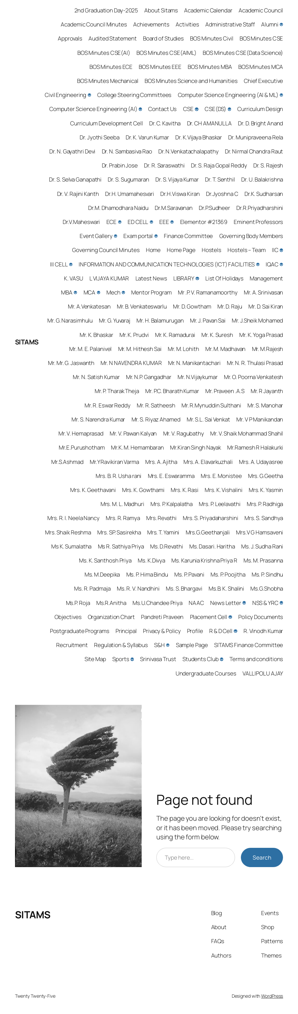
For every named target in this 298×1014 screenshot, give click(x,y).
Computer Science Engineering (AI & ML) (228, 95)
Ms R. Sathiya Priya (121, 546)
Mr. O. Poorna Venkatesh (253, 377)
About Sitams (161, 10)
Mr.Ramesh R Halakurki (255, 447)
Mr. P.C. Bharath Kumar (172, 391)
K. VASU (73, 278)
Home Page (181, 250)
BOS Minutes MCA (260, 67)
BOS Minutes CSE (261, 38)
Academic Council (261, 10)
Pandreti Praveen (162, 617)
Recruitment (72, 645)
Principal (126, 631)
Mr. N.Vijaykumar (197, 377)
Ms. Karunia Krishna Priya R (204, 560)
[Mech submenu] (123, 292)
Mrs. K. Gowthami (143, 490)
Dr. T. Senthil (220, 179)
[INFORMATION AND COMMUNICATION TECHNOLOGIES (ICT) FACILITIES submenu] (257, 264)
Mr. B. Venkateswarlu (142, 306)
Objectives (68, 617)
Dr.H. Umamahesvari (129, 194)
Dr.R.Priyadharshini (259, 208)
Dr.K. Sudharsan (263, 194)
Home (153, 250)
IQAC (272, 264)
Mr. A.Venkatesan (89, 306)
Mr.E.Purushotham (81, 447)
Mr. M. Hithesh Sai (140, 349)
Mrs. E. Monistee (221, 476)
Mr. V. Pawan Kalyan (133, 433)
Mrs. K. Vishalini (223, 490)
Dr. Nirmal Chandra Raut (254, 151)
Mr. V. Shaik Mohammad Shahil (246, 433)
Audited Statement (112, 38)
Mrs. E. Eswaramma (171, 476)
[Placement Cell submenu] (230, 617)
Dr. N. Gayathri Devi (72, 151)
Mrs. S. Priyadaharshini (210, 518)
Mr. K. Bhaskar (96, 335)
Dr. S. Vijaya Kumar (177, 179)
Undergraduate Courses (206, 673)
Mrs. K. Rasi (184, 490)
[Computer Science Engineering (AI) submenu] (140, 109)
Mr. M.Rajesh (267, 349)
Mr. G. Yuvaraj (114, 320)
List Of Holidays (224, 278)
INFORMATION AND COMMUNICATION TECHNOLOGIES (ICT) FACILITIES (167, 264)
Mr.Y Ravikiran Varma (114, 462)
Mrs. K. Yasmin (266, 490)
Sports (120, 659)
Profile (195, 631)
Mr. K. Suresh (217, 335)
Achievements (151, 24)
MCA (90, 292)
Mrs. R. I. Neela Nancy (73, 518)
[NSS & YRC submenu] (281, 602)
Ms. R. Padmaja (92, 588)
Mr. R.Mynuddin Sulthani (211, 405)
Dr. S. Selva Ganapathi (75, 179)
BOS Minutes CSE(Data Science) (243, 52)
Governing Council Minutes (106, 250)
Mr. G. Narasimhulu (70, 320)
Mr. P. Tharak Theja (117, 391)
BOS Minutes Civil (211, 38)
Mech (113, 292)
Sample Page (192, 645)
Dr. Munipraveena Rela (255, 137)
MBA (66, 292)
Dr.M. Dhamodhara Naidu (118, 208)
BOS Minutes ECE (111, 67)
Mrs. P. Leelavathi (219, 504)
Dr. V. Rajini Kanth (78, 194)
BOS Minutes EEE (160, 67)
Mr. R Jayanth (267, 391)
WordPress (272, 996)
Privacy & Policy (161, 631)
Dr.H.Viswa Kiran (179, 194)
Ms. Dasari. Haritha (212, 546)
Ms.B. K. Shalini (226, 588)
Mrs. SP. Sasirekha (119, 532)
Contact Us (162, 109)
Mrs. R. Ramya (123, 518)
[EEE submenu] (172, 222)
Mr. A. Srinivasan (263, 292)
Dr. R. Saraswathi (164, 165)
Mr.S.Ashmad (67, 462)
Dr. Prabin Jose (120, 165)
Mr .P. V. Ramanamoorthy (208, 292)
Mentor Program (151, 292)
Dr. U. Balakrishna (262, 179)
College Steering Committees (134, 95)
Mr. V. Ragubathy (183, 433)
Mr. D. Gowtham (192, 306)
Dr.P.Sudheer (214, 208)
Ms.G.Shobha (266, 588)
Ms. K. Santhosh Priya (105, 560)
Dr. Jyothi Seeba (99, 137)
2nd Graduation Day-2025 (106, 10)
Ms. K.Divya (151, 560)
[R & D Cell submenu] (235, 631)
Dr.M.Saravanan (174, 208)
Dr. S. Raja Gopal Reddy (219, 165)
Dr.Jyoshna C (222, 194)
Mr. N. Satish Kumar (96, 377)
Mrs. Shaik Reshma (68, 532)
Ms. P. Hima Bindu (147, 574)
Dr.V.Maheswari (81, 222)
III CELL (59, 264)
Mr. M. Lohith (183, 349)
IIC (275, 250)
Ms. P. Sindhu (267, 574)
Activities (187, 24)
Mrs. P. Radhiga (265, 504)
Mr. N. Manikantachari (194, 363)
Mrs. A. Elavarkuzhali (208, 462)
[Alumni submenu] (281, 24)
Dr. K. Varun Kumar (147, 137)
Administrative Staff (230, 24)
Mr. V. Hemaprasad (80, 433)
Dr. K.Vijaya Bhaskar (198, 137)
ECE (111, 222)
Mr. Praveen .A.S (224, 391)
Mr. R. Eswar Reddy (108, 405)
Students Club (200, 659)
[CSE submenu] (196, 109)
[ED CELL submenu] (151, 222)
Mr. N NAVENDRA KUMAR (131, 363)
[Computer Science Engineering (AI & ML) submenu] (281, 95)
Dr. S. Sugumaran (128, 179)
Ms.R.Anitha (111, 603)
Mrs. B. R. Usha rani (118, 476)
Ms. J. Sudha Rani (262, 546)
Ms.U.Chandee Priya (157, 603)
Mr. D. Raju (229, 306)
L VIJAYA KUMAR (109, 278)
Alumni (269, 24)
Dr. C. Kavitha (165, 123)
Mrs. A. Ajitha (161, 462)
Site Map (95, 659)
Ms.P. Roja (78, 603)
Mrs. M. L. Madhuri (122, 504)
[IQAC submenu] (281, 264)
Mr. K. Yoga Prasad (261, 335)
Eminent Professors (258, 222)
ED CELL (138, 222)
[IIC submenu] (281, 250)
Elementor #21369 (203, 222)
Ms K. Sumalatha (71, 546)
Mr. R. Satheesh (156, 405)
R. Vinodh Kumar (263, 631)
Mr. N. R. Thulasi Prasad (255, 363)
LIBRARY (183, 278)
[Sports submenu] (132, 659)
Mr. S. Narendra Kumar (98, 419)
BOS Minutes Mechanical (107, 81)
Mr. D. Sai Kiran (265, 306)
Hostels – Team (246, 250)
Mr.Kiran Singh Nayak (195, 447)
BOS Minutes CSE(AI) (103, 52)
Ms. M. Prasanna (263, 560)
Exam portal (138, 236)
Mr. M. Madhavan (225, 349)
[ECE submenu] (119, 222)
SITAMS (27, 341)
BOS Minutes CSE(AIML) (166, 52)
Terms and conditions (256, 659)
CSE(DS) (215, 109)
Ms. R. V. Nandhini (138, 588)
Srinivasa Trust (158, 659)
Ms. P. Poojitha (228, 574)
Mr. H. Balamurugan (159, 320)
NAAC (196, 603)
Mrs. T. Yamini (163, 532)
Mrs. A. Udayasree (261, 462)
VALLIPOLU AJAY (263, 673)
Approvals (70, 38)
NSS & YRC (265, 603)
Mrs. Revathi (161, 518)
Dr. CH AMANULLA (209, 123)
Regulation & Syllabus (121, 645)
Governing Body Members (251, 236)
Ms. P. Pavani (189, 574)
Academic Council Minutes (94, 24)
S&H (159, 645)
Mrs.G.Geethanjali (208, 532)
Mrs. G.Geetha (265, 476)
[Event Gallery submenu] (115, 236)
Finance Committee (188, 236)
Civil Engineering (65, 95)
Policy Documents (260, 617)
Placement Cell (208, 617)
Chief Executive (263, 81)
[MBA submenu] (75, 292)
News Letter (225, 603)
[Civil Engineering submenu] (89, 95)
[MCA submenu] (98, 292)
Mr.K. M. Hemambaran (137, 447)
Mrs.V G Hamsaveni (259, 532)
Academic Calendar (208, 10)
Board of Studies (163, 38)
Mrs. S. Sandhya (263, 518)
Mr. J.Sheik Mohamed (257, 320)
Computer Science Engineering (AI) (93, 109)
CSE (188, 109)
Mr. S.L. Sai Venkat (208, 419)
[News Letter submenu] (244, 602)
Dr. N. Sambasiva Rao (127, 151)
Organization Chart (111, 617)
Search (262, 857)
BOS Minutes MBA (210, 67)
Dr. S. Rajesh (268, 165)
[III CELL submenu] (70, 264)
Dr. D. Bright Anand (260, 123)
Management (266, 278)
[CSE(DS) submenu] (229, 109)
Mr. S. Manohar (265, 405)
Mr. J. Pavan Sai (208, 320)
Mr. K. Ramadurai (175, 335)
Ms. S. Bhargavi (184, 588)
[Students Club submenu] (221, 659)
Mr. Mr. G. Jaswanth (71, 363)
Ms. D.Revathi (166, 546)
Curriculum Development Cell (106, 123)
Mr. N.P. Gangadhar (148, 377)
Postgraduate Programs (79, 631)
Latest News (151, 278)
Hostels (211, 250)
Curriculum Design (260, 109)
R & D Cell (220, 631)
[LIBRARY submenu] (197, 278)
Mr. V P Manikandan (259, 419)
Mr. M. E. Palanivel (90, 349)
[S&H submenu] (167, 645)
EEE (164, 222)
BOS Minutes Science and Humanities (191, 81)
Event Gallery (96, 236)
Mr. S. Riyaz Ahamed (156, 419)
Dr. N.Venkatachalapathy (188, 151)
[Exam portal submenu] (156, 236)
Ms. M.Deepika (102, 574)
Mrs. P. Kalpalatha (171, 504)
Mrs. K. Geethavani (93, 490)
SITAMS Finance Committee (248, 645)
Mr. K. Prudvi (134, 335)
